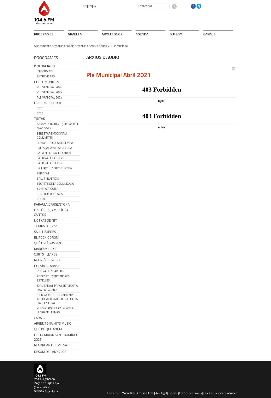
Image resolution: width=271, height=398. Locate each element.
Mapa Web (128, 393)
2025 (40, 113)
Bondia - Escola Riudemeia (55, 143)
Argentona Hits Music (52, 323)
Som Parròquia (47, 188)
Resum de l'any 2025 (50, 351)
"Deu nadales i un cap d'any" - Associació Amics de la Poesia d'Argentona (57, 299)
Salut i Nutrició (48, 178)
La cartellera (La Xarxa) (54, 153)
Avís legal (161, 393)
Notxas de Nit (45, 220)
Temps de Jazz (45, 226)
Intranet (232, 393)
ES (85, 6)
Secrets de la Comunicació (55, 183)
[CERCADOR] (154, 6)
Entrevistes (46, 76)
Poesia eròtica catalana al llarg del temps (56, 310)
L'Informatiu (44, 66)
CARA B (39, 317)
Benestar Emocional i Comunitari (52, 135)
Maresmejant (45, 248)
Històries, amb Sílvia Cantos (51, 212)
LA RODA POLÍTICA (47, 102)
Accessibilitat (145, 393)
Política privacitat (214, 393)
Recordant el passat (51, 345)
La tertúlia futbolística (54, 168)
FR (95, 6)
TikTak (39, 118)
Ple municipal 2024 (49, 97)
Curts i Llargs (45, 254)
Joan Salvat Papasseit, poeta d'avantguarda (57, 287)
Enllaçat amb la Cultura (54, 148)
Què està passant (48, 243)
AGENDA (142, 34)
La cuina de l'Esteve (50, 158)
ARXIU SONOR (112, 34)
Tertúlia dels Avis (50, 194)
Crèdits (173, 393)
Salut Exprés (45, 231)
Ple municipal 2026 (49, 87)
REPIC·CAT (43, 173)
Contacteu (113, 393)
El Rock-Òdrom (46, 237)
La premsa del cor (49, 163)
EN (90, 6)
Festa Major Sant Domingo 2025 (56, 337)
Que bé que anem (48, 329)
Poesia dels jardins (50, 271)
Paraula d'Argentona (52, 204)
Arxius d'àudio (99, 46)
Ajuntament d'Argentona (49, 46)
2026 (40, 108)
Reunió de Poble (47, 260)
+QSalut (43, 199)
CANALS (209, 34)
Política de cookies (190, 393)
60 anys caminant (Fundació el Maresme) (58, 126)
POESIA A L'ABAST (47, 265)
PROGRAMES (43, 34)
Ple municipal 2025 (49, 92)
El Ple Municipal (119, 46)
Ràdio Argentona (77, 46)
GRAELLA (75, 34)
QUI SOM (175, 34)
